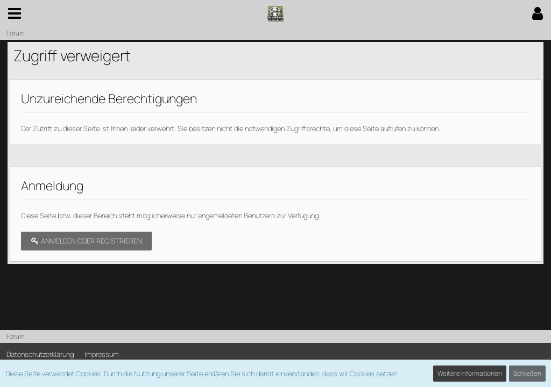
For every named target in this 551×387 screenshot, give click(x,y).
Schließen (527, 373)
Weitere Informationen (469, 373)
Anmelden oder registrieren (86, 241)
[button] (14, 13)
